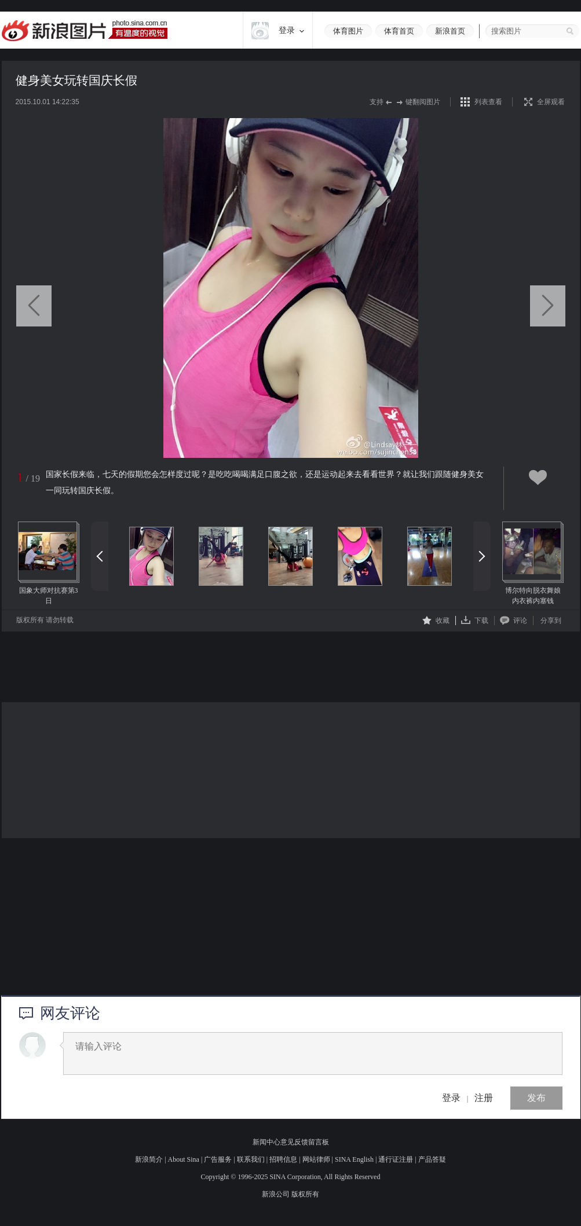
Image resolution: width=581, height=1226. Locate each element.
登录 (451, 1098)
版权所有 (305, 1194)
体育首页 (399, 31)
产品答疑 (432, 1159)
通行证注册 (395, 1159)
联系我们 (251, 1159)
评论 (513, 620)
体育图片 (348, 31)
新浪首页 (450, 31)
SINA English (354, 1159)
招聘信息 (283, 1159)
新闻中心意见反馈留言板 (291, 1142)
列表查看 (488, 102)
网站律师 (316, 1159)
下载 (474, 620)
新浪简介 (149, 1159)
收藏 (436, 620)
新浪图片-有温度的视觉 (84, 30)
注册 (483, 1098)
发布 (536, 1098)
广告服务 (218, 1159)
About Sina (183, 1159)
